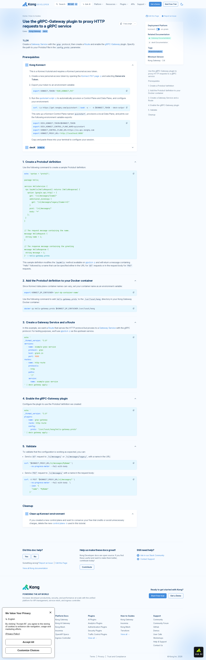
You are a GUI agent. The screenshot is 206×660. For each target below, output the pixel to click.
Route (87, 44)
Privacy (101, 656)
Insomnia (59, 630)
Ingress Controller (63, 638)
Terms (92, 656)
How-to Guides (35, 16)
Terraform (125, 630)
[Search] (66, 4)
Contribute (87, 567)
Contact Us (158, 645)
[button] (126, 90)
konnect (151, 29)
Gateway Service (39, 44)
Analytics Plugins (95, 623)
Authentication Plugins (97, 627)
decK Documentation (158, 42)
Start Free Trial (170, 4)
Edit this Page (61, 563)
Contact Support (146, 559)
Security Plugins (95, 630)
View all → (92, 638)
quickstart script (46, 98)
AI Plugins (92, 619)
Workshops (158, 638)
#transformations (155, 51)
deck (45, 31)
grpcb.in (89, 262)
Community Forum (161, 623)
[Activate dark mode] (181, 4)
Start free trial (157, 596)
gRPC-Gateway (112, 44)
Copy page (126, 24)
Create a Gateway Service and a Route (163, 99)
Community (158, 619)
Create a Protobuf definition (162, 86)
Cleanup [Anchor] (28, 506)
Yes (26, 556)
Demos (156, 630)
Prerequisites (154, 81)
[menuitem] (98, 4)
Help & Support (160, 642)
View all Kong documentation (35, 568)
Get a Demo (155, 4)
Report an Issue (46, 563)
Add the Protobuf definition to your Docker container (164, 91)
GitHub (156, 627)
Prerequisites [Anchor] (31, 57)
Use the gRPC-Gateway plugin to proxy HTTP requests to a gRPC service (162, 73)
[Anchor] (80, 162)
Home (25, 16)
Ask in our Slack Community (150, 555)
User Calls (157, 634)
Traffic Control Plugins (97, 634)
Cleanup (151, 115)
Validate (153, 110)
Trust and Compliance (116, 656)
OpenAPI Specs (62, 634)
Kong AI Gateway (62, 623)
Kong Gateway (34, 31)
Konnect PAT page (90, 76)
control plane (59, 523)
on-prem (164, 29)
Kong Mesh (60, 627)
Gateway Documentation (159, 38)
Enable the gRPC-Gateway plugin (164, 105)
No (35, 556)
